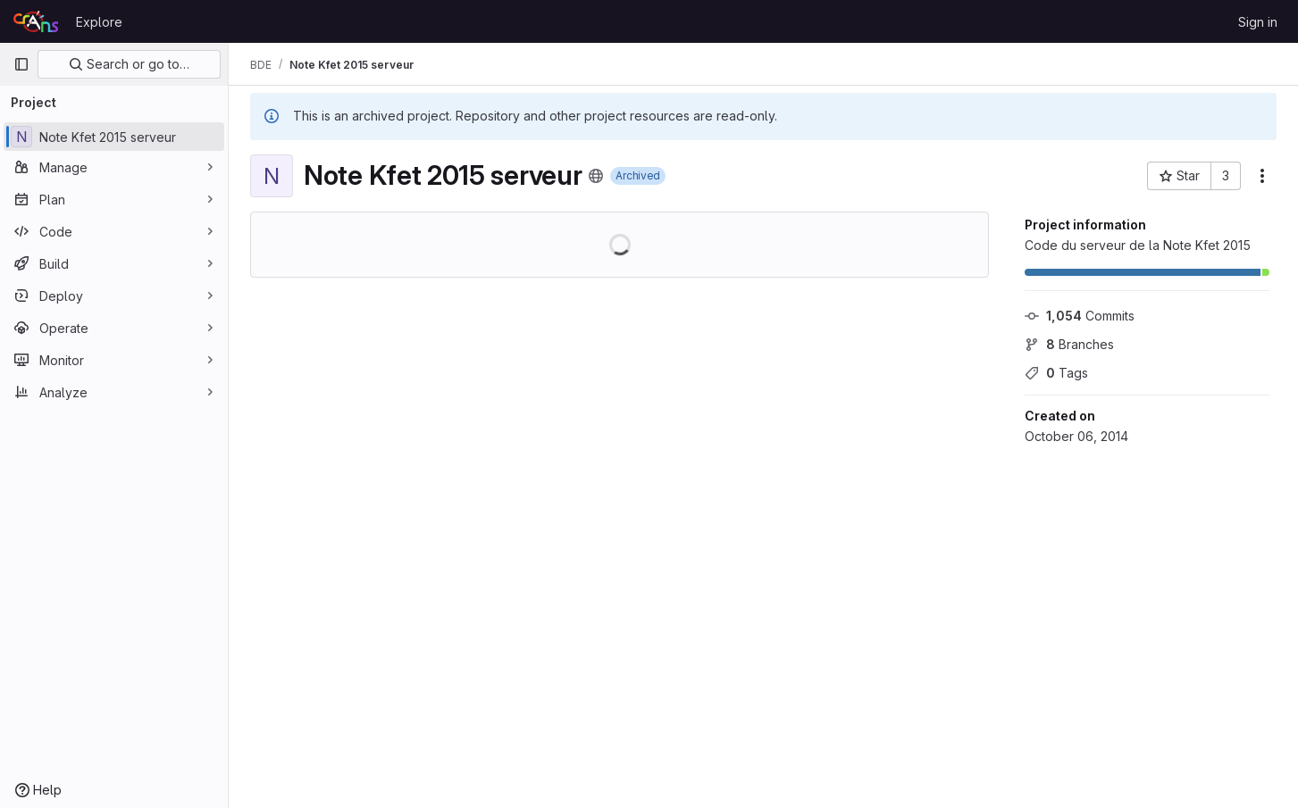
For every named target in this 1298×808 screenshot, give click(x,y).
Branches (1069, 344)
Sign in (1257, 21)
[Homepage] (36, 21)
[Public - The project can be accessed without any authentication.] (596, 176)
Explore (99, 21)
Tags (1056, 372)
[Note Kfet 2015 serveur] (114, 136)
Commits (1080, 315)
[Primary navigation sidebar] (21, 64)
